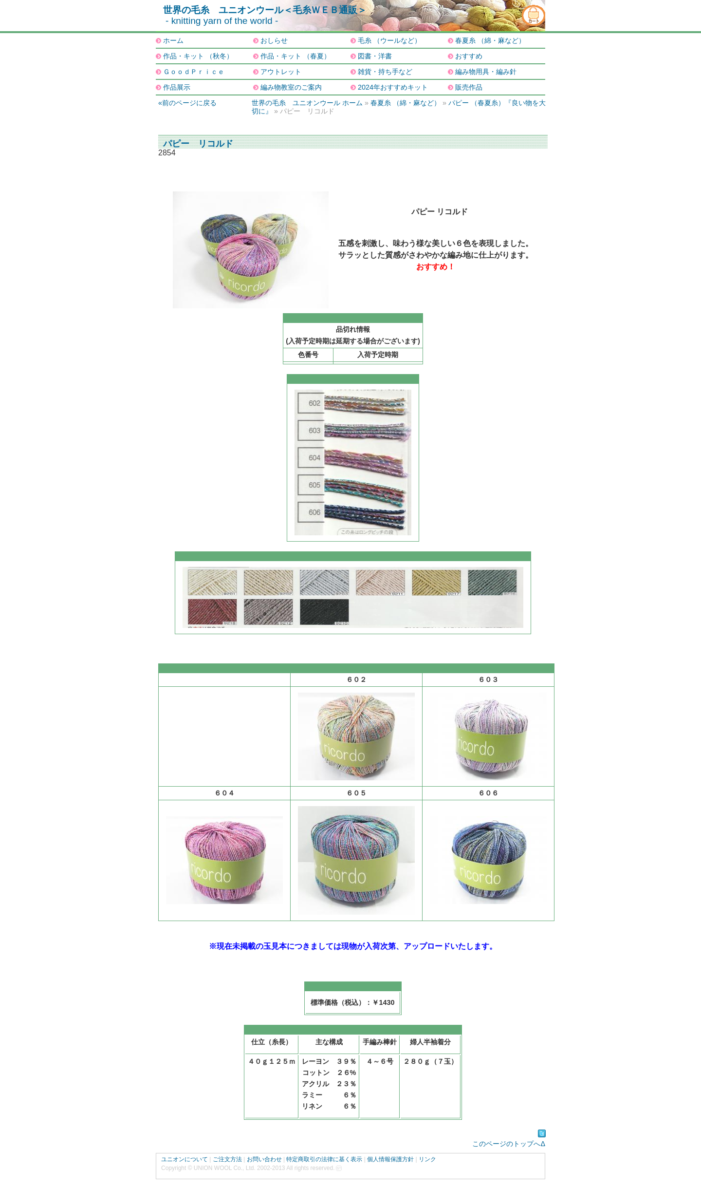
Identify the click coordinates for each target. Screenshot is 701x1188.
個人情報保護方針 (390, 1159)
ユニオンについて (184, 1159)
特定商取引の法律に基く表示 (324, 1159)
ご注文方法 (227, 1159)
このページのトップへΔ (508, 1144)
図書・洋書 (375, 56)
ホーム (173, 40)
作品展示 (176, 87)
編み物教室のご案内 (291, 87)
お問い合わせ (264, 1159)
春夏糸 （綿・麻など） (490, 40)
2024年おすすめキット (393, 87)
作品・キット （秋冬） (198, 56)
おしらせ (274, 40)
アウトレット (280, 71)
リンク (427, 1159)
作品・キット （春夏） (295, 56)
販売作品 (468, 87)
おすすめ (468, 56)
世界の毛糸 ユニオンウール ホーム (307, 103)
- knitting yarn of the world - (222, 21)
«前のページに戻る (187, 103)
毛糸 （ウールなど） (389, 40)
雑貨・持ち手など (385, 71)
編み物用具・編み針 (486, 71)
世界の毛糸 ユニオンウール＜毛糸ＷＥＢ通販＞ (265, 10)
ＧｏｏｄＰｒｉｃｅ (193, 71)
